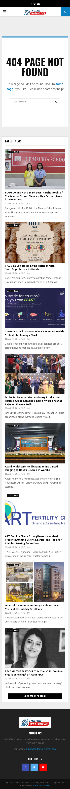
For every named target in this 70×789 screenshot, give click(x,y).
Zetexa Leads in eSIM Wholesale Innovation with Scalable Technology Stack (34, 333)
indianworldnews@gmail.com (41, 749)
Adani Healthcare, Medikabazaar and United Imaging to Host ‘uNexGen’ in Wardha (31, 468)
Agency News (12, 152)
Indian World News (41, 785)
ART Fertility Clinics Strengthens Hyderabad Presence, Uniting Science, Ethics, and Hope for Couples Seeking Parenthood (33, 540)
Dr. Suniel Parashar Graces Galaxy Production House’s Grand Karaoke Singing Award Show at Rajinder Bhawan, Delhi (33, 401)
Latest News (13, 141)
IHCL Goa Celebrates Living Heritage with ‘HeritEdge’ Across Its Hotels (30, 268)
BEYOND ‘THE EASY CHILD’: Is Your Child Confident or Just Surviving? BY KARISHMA (35, 673)
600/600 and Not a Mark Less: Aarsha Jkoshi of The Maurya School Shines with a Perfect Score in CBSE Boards (34, 196)
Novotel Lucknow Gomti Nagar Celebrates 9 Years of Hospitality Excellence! (32, 607)
